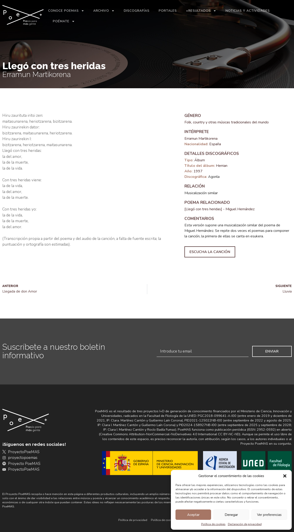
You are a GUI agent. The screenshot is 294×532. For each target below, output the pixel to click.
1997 (198, 171)
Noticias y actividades (248, 11)
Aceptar (193, 514)
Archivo (104, 11)
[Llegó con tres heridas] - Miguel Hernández (219, 209)
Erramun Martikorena (201, 138)
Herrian (221, 165)
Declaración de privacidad (245, 524)
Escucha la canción (209, 251)
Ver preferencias (269, 514)
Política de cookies (213, 524)
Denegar (231, 514)
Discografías (137, 11)
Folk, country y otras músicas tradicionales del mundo (226, 122)
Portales (168, 11)
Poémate (64, 21)
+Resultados (201, 11)
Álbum (199, 160)
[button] (285, 476)
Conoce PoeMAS (66, 11)
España (215, 144)
